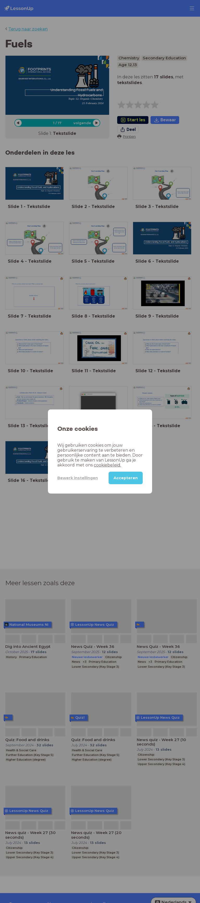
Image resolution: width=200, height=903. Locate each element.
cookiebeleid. (107, 465)
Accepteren (126, 478)
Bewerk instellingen (77, 478)
